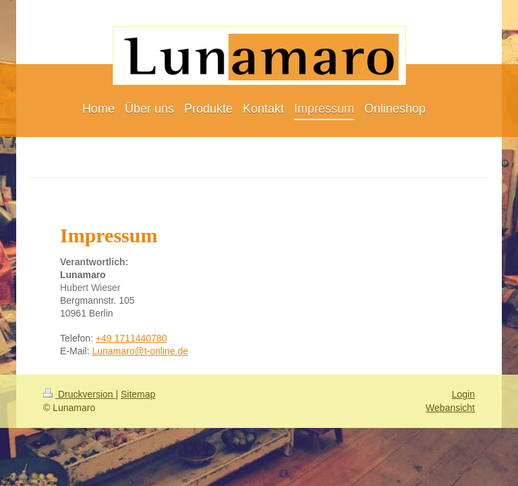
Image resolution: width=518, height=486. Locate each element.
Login (463, 394)
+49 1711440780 (131, 338)
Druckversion (79, 394)
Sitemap (138, 394)
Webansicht (450, 407)
